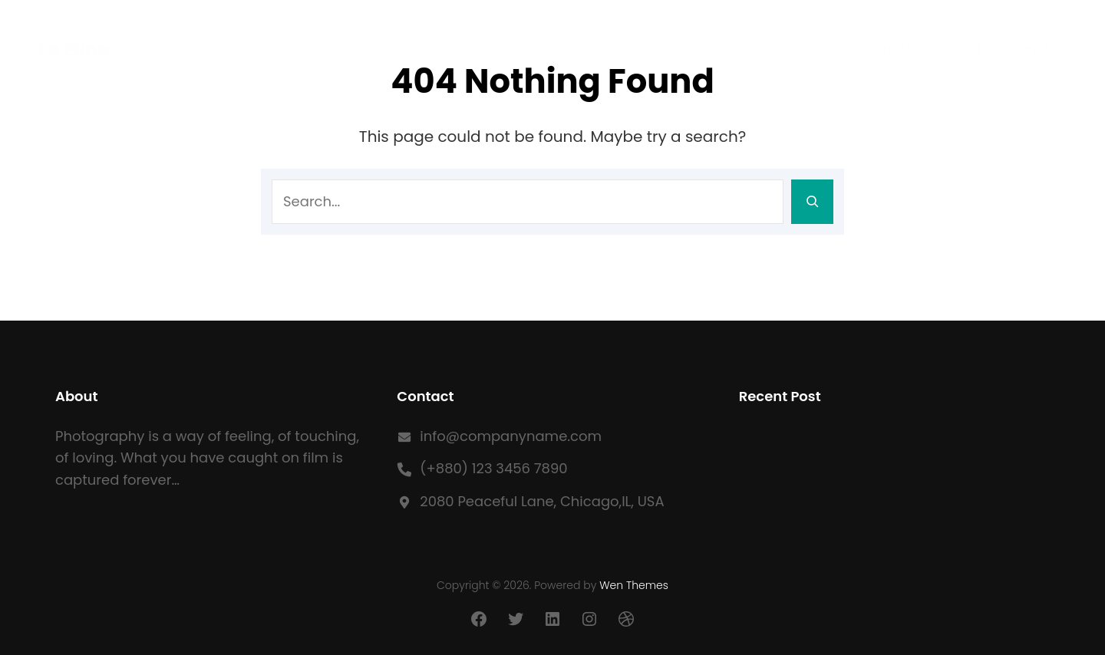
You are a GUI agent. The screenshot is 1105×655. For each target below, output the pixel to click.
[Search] (812, 201)
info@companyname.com (511, 436)
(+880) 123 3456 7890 (493, 468)
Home (899, 49)
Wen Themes (633, 585)
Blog (840, 49)
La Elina (73, 49)
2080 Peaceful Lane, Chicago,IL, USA (542, 501)
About (963, 49)
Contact (1038, 49)
